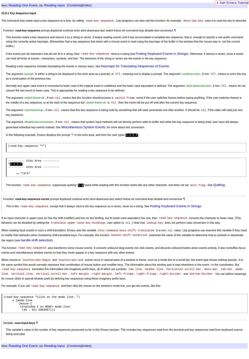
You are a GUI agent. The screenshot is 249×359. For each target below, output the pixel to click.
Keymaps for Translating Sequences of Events (135, 66)
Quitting (219, 186)
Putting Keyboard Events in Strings (161, 53)
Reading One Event (23, 5)
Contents (74, 5)
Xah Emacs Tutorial (234, 2)
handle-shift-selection (36, 240)
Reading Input (54, 5)
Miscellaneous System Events (83, 125)
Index (86, 5)
